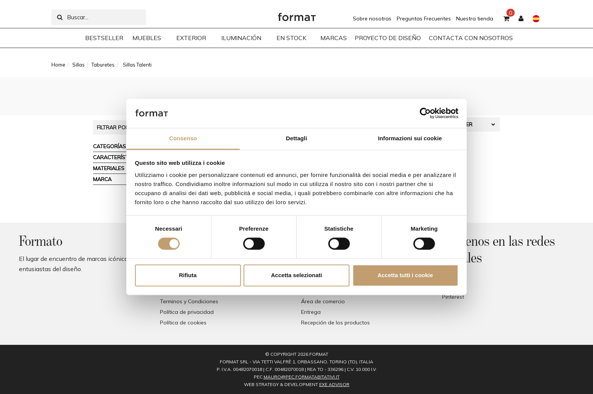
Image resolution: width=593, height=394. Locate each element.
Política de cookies (183, 322)
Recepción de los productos (335, 322)
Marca (102, 179)
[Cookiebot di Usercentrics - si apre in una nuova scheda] (425, 113)
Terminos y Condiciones (189, 301)
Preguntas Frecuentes (424, 18)
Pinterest (453, 296)
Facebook (454, 275)
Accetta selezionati (296, 275)
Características (116, 157)
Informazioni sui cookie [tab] (410, 138)
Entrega (311, 312)
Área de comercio (323, 301)
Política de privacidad (187, 312)
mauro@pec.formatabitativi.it (302, 377)
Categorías (109, 146)
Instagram (454, 286)
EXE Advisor (334, 384)
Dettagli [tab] (296, 138)
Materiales (108, 168)
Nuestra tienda (474, 18)
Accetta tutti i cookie (405, 275)
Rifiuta (188, 275)
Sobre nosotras (372, 18)
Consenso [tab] (183, 138)
